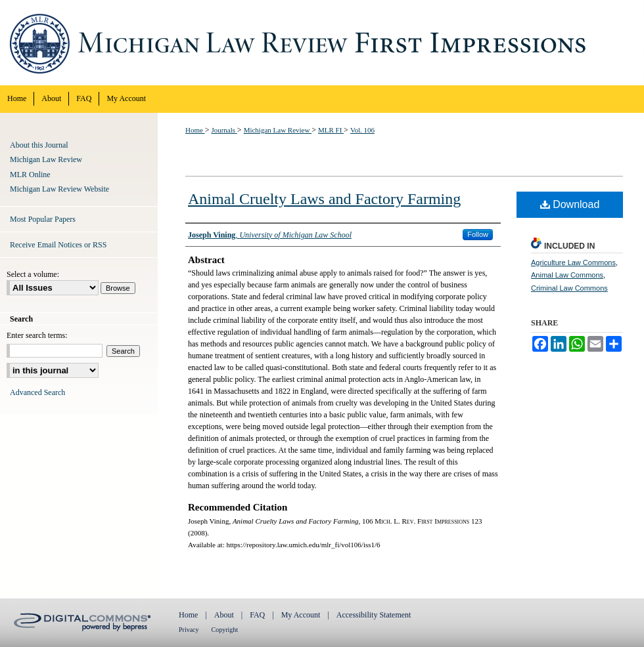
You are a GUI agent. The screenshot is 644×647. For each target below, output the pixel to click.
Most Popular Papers (43, 219)
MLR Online (30, 174)
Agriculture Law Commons (573, 262)
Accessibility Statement (373, 614)
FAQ (257, 614)
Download (570, 204)
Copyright (225, 629)
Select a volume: (33, 274)
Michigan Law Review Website (59, 189)
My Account (301, 614)
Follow (477, 234)
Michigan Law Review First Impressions (322, 42)
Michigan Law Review (278, 130)
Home (195, 130)
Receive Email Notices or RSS (58, 244)
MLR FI (331, 130)
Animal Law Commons (567, 275)
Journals (224, 130)
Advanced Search (37, 392)
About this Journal (39, 145)
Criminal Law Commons (569, 288)
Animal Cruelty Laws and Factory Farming (324, 198)
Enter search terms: (37, 335)
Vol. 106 (362, 130)
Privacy (189, 629)
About (224, 614)
